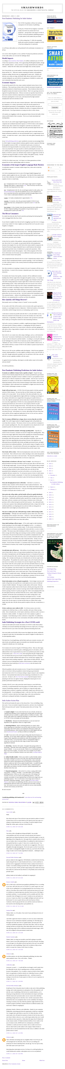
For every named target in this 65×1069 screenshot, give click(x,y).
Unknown (8, 953)
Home (23, 1060)
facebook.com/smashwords (54, 87)
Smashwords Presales (12, 731)
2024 (50, 463)
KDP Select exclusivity (24, 663)
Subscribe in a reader (52, 456)
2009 (50, 516)
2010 (50, 514)
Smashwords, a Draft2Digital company (40, 10)
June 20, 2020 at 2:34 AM (14, 932)
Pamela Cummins (10, 937)
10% (34, 202)
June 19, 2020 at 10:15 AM (15, 906)
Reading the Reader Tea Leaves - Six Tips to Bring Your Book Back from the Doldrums (57, 296)
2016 (50, 499)
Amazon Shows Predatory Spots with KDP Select (56, 198)
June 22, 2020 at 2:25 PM (14, 1033)
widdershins (9, 965)
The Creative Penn (51, 571)
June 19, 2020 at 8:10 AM (14, 877)
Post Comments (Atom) (14, 1064)
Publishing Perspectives (53, 581)
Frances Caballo (10, 882)
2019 (17, 653)
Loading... (49, 528)
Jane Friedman (50, 577)
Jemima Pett (9, 910)
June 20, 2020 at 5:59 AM (14, 949)
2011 (50, 511)
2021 (50, 470)
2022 (50, 468)
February (52, 489)
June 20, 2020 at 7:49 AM (14, 960)
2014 (50, 504)
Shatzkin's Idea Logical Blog (54, 579)
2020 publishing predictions (12, 141)
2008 (50, 519)
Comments (51, 170)
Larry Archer (9, 812)
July (51, 477)
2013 (50, 507)
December (53, 475)
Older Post (41, 1060)
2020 (14, 653)
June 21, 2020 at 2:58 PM (14, 981)
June (51, 480)
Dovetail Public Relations (12, 857)
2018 (20, 653)
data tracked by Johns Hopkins (16, 60)
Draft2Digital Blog (51, 569)
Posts (50, 167)
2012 (50, 509)
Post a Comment (6, 1057)
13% (25, 185)
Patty (7, 831)
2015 (50, 502)
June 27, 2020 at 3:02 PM (14, 1053)
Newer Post (5, 1060)
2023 (50, 466)
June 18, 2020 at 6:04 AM (14, 826)
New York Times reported (22, 676)
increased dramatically (9, 191)
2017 (50, 497)
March (52, 487)
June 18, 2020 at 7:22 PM (14, 853)
